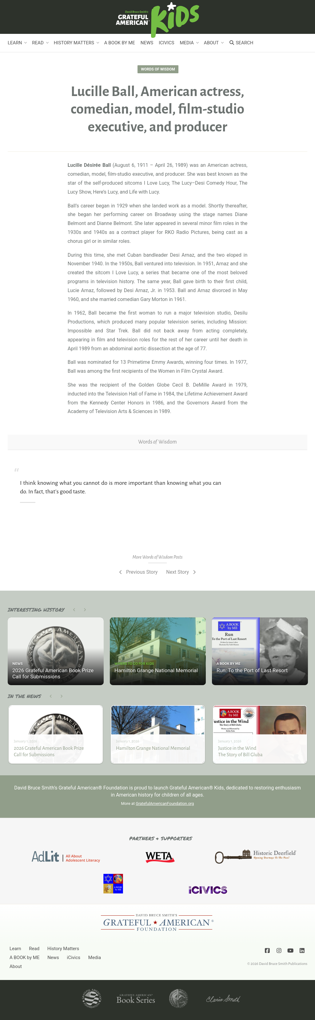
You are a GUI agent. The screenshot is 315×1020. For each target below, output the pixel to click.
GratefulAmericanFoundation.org (165, 803)
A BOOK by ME (119, 43)
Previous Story (138, 572)
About (211, 43)
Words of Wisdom (158, 69)
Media (186, 43)
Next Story (181, 572)
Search (241, 43)
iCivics (166, 43)
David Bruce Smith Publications (283, 964)
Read (37, 43)
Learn (15, 43)
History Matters (74, 43)
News (147, 43)
